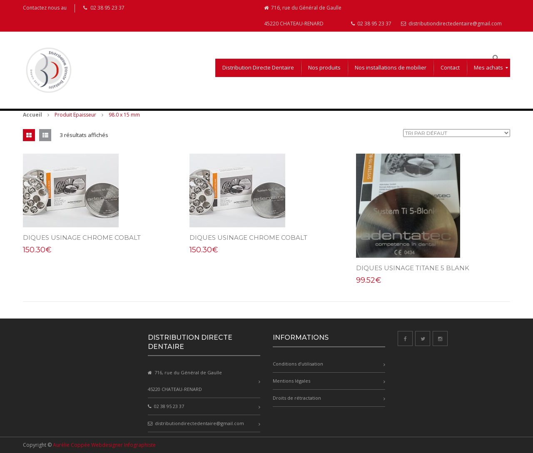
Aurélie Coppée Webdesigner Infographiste (104, 444)
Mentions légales (291, 381)
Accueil (32, 114)
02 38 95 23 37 (371, 23)
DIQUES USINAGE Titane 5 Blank (412, 268)
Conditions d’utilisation (298, 364)
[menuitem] (258, 68)
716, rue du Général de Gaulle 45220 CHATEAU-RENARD (302, 15)
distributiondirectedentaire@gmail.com (451, 23)
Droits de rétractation (297, 398)
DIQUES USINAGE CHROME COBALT (82, 237)
